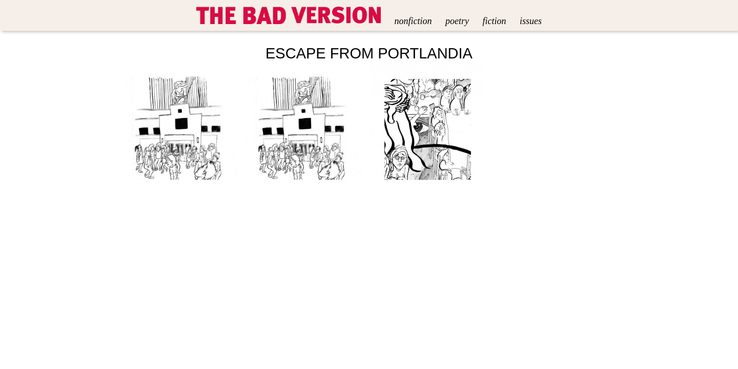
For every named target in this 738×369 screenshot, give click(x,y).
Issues (531, 21)
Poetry (457, 21)
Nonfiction (413, 21)
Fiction (494, 21)
